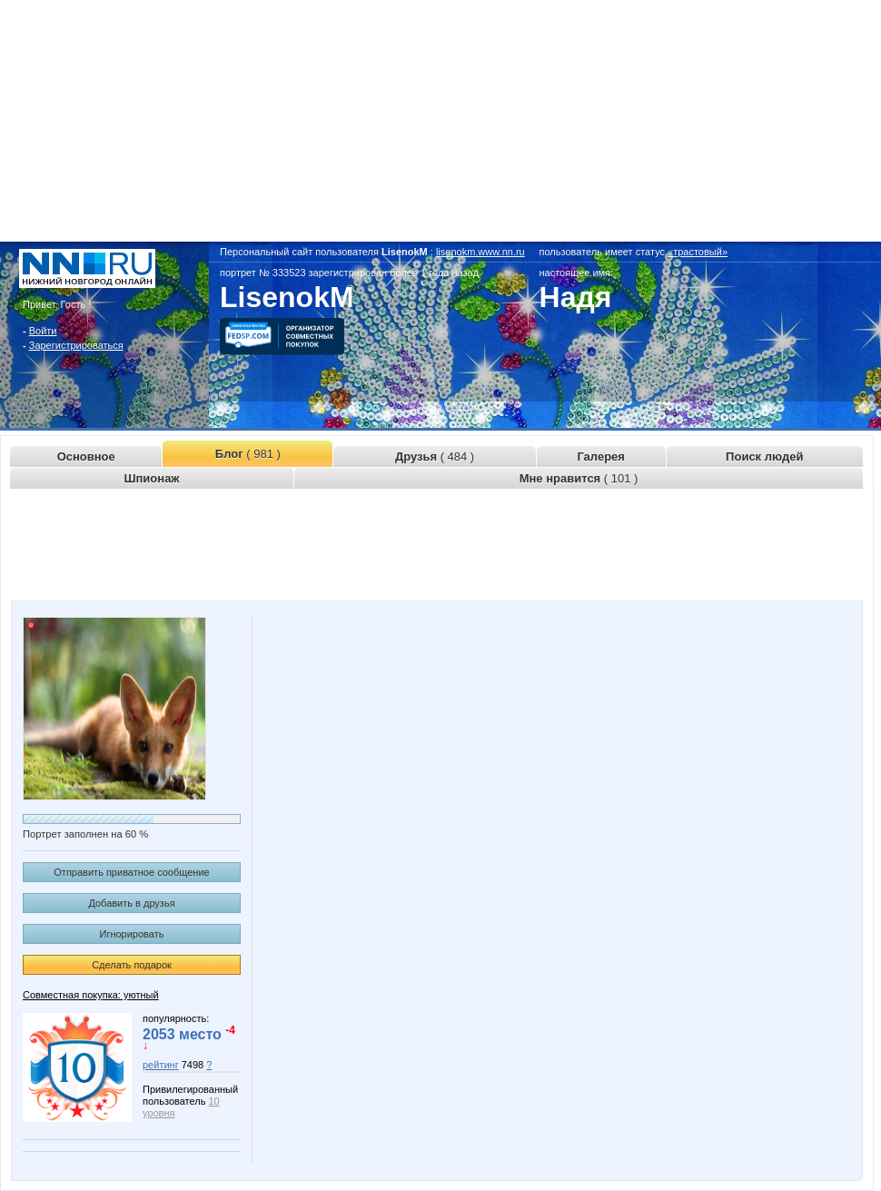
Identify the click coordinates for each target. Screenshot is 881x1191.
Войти (43, 330)
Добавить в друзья (131, 903)
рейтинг (161, 1064)
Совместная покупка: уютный (91, 994)
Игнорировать (132, 933)
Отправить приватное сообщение (131, 872)
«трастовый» (698, 251)
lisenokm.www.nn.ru (480, 251)
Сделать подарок (132, 964)
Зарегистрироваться (76, 345)
